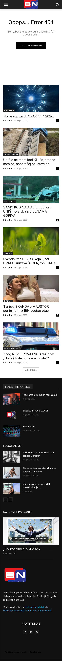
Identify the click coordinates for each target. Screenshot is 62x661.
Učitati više (31, 369)
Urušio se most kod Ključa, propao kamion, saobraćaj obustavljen (29, 162)
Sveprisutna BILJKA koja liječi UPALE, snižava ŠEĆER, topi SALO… (30, 261)
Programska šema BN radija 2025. (40, 395)
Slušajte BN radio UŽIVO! (35, 410)
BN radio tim (29, 426)
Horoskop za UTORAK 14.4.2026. (28, 116)
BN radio (7, 120)
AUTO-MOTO (9, 202)
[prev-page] (5, 500)
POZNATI (8, 301)
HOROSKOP (9, 111)
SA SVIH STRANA (11, 154)
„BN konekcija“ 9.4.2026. (22, 549)
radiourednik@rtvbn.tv (36, 607)
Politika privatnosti (12, 610)
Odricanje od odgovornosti (37, 610)
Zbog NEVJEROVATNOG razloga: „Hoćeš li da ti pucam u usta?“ (28, 356)
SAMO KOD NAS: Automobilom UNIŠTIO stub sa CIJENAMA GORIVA (27, 211)
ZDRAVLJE (8, 253)
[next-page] (11, 500)
